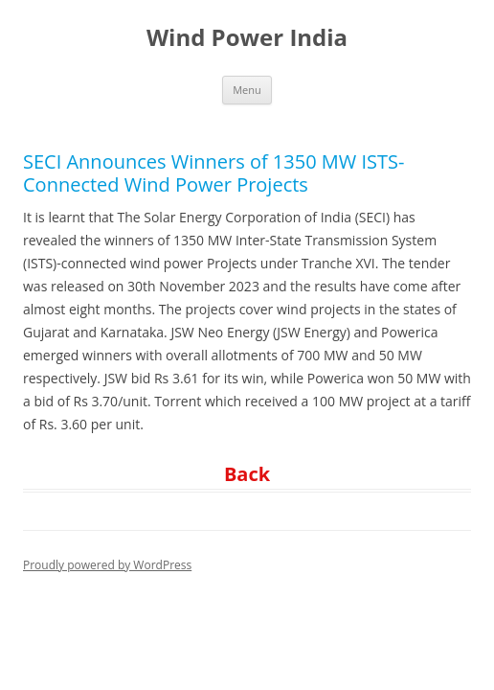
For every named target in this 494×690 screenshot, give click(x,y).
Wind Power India (247, 38)
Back (247, 474)
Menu (247, 89)
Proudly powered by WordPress (107, 565)
